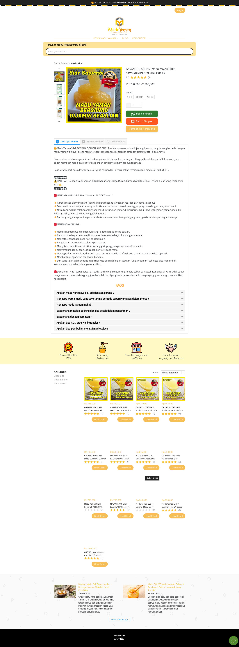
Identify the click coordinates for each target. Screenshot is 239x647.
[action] (233, 640)
